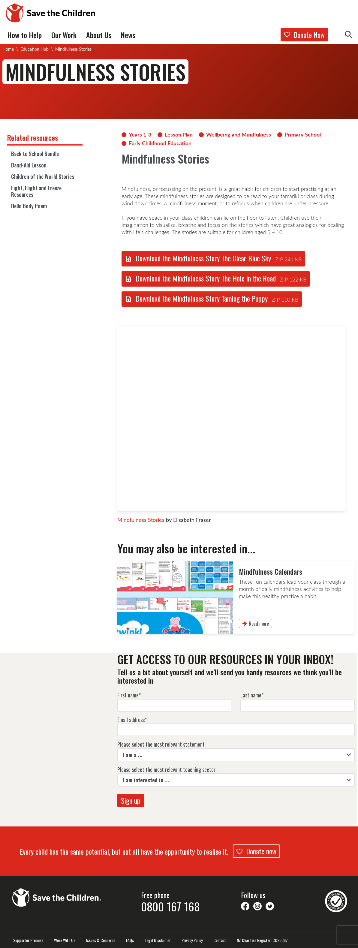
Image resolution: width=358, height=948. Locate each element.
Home (8, 49)
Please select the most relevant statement (161, 744)
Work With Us (64, 940)
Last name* (251, 695)
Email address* (132, 719)
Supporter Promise (28, 940)
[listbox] (236, 754)
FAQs (130, 940)
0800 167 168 (170, 906)
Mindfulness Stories (140, 519)
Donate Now (304, 34)
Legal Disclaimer (158, 940)
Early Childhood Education (160, 143)
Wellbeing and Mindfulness (238, 134)
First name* (129, 695)
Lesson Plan (179, 134)
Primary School (302, 134)
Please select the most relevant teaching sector (166, 769)
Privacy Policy (192, 940)
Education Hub (34, 49)
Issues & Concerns (100, 940)
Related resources (32, 137)
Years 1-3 (140, 134)
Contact (219, 940)
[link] (236, 597)
